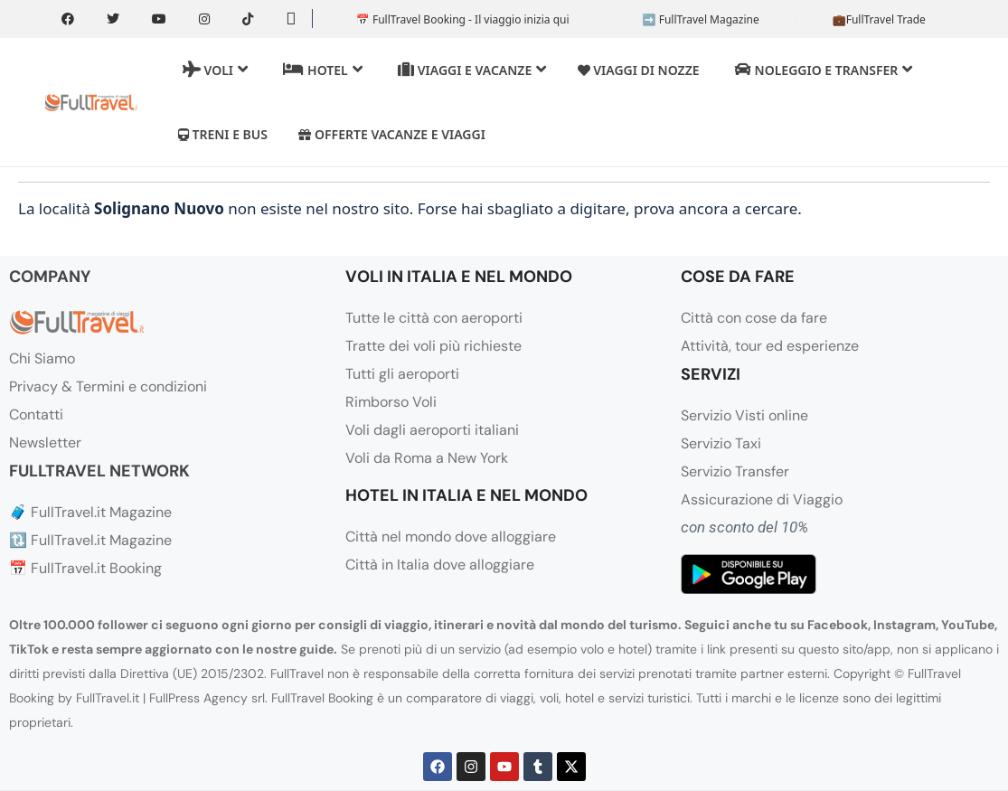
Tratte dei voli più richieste (433, 345)
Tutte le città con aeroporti (434, 317)
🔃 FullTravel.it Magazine (90, 540)
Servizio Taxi (721, 443)
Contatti (36, 414)
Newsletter (45, 442)
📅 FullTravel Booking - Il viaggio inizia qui (463, 19)
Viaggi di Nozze (639, 70)
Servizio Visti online (744, 415)
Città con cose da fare (754, 317)
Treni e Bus (223, 134)
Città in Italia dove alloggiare (439, 564)
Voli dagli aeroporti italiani (432, 429)
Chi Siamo (42, 358)
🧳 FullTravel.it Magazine (90, 512)
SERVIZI (710, 374)
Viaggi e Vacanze (472, 70)
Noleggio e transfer (823, 70)
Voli (215, 70)
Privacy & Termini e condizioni (108, 386)
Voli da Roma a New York (426, 457)
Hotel (322, 70)
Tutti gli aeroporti (402, 373)
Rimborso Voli (391, 401)
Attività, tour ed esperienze (770, 345)
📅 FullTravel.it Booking (85, 568)
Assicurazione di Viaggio (762, 499)
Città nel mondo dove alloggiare (450, 536)
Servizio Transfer (735, 471)
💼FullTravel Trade (879, 19)
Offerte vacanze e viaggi (391, 134)
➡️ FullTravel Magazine (701, 19)
